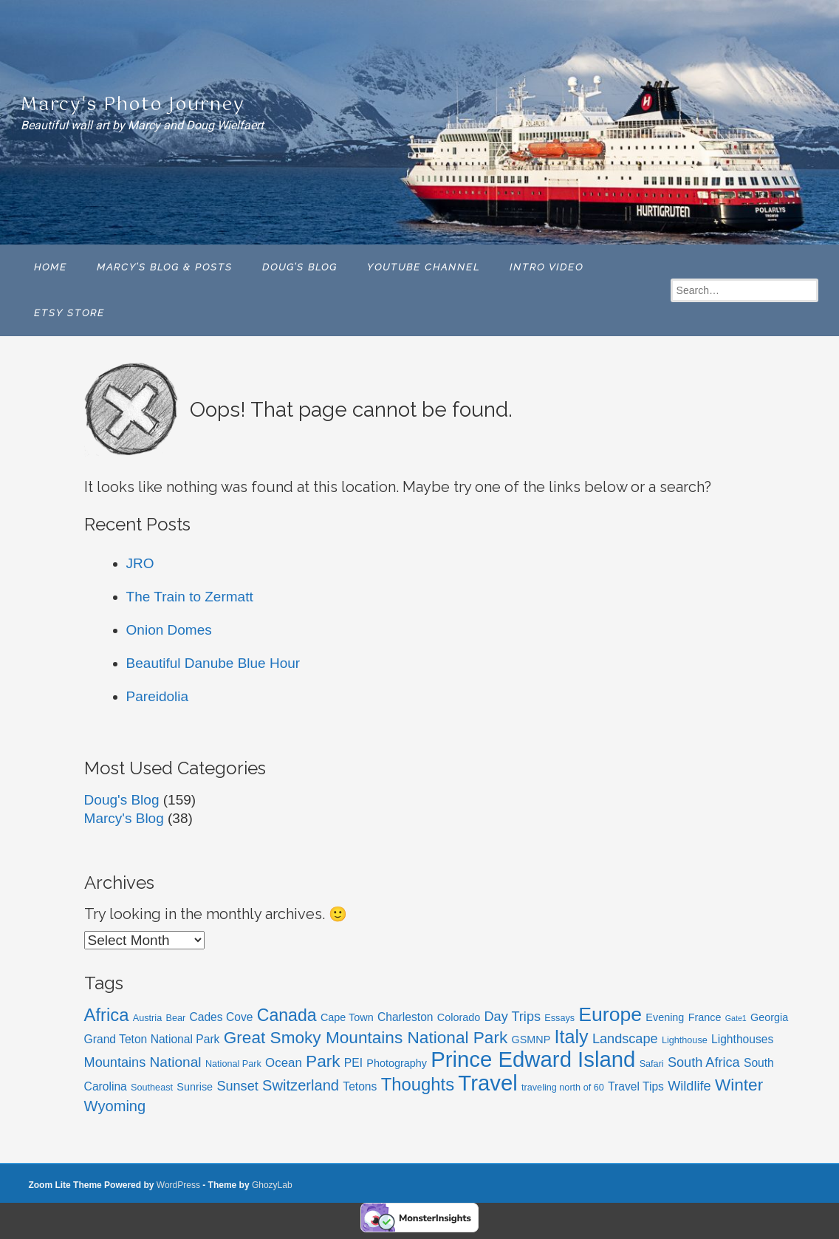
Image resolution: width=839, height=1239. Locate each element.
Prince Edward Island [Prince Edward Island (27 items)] (533, 1059)
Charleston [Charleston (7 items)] (405, 1017)
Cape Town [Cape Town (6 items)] (347, 1017)
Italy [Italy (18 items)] (572, 1036)
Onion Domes (169, 630)
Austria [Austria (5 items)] (147, 1018)
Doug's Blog (122, 800)
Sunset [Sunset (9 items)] (237, 1086)
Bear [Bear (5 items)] (175, 1018)
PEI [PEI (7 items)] (353, 1063)
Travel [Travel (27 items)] (487, 1083)
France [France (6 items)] (705, 1017)
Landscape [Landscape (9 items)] (625, 1038)
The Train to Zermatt (189, 596)
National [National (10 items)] (176, 1062)
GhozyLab (272, 1185)
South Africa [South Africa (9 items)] (704, 1062)
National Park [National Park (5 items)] (233, 1064)
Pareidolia (157, 696)
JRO (140, 563)
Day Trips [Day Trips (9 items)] (512, 1016)
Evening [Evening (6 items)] (664, 1017)
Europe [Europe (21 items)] (610, 1014)
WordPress (178, 1185)
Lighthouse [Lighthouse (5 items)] (685, 1040)
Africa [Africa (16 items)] (106, 1015)
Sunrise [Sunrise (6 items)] (195, 1087)
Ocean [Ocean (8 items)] (283, 1063)
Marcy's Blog (124, 818)
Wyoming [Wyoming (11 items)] (115, 1106)
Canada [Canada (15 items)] (287, 1015)
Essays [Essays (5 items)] (559, 1018)
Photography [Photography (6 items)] (396, 1063)
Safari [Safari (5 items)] (652, 1064)
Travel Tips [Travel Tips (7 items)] (636, 1086)
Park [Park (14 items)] (323, 1061)
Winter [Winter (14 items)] (739, 1085)
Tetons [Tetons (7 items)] (360, 1086)
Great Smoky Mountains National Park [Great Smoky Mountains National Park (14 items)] (366, 1037)
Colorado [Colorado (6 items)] (458, 1017)
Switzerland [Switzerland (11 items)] (300, 1085)
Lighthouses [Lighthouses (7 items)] (742, 1039)
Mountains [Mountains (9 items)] (115, 1062)
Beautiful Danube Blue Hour (213, 663)
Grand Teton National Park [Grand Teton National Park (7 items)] (152, 1039)
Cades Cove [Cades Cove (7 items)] (221, 1017)
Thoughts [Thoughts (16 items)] (417, 1084)
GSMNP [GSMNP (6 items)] (531, 1039)
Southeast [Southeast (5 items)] (152, 1087)
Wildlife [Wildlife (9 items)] (689, 1086)
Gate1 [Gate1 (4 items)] (736, 1018)
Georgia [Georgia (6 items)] (769, 1017)
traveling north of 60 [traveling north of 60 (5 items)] (562, 1087)
